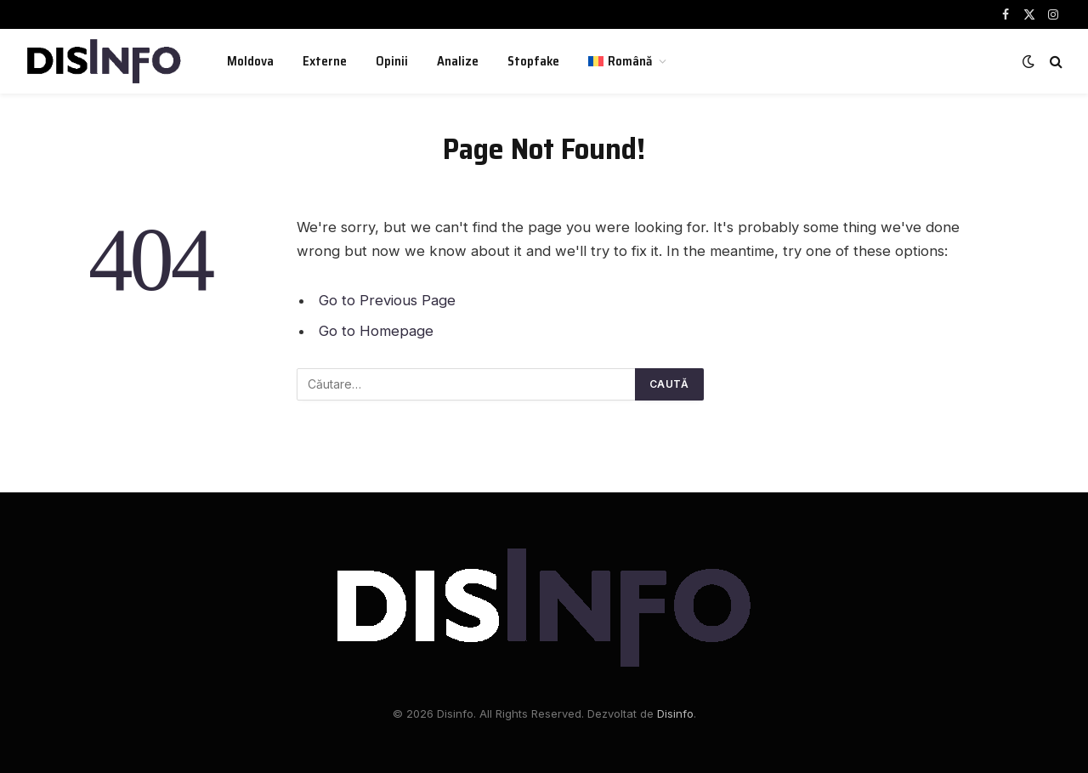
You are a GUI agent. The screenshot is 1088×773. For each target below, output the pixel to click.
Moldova (250, 61)
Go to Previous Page (387, 300)
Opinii (392, 61)
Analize (458, 61)
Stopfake (533, 61)
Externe (325, 61)
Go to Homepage (376, 330)
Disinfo (675, 713)
